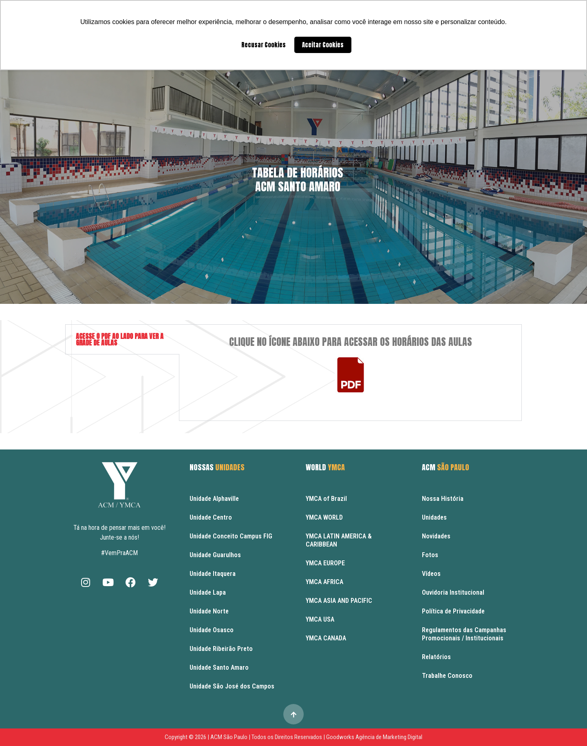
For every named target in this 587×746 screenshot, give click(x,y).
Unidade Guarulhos (215, 555)
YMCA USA (320, 619)
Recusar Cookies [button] (263, 44)
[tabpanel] (350, 373)
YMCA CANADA (326, 638)
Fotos (430, 555)
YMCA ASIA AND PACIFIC (339, 600)
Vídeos (431, 574)
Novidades (436, 536)
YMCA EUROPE (325, 563)
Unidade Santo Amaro (219, 667)
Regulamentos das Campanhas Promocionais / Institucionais (464, 634)
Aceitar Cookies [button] (323, 44)
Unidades (434, 517)
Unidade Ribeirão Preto (221, 649)
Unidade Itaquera (213, 574)
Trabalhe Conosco (447, 676)
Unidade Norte (209, 611)
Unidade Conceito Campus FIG (231, 536)
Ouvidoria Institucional (453, 592)
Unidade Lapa (208, 592)
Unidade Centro (211, 517)
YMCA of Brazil (326, 498)
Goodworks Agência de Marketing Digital (374, 737)
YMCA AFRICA (324, 582)
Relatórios (436, 657)
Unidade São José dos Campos (232, 686)
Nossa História (442, 498)
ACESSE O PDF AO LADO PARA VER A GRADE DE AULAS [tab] (119, 339)
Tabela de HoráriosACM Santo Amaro (297, 179)
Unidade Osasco (212, 630)
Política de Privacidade (453, 611)
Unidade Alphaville (214, 498)
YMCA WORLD (324, 517)
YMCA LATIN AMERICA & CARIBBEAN (339, 540)
